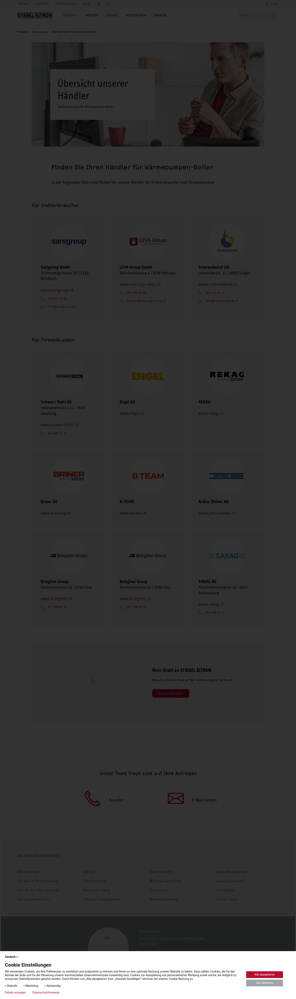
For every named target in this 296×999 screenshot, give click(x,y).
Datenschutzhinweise (45, 992)
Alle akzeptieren (265, 974)
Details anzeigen (15, 992)
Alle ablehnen (264, 983)
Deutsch (12, 956)
